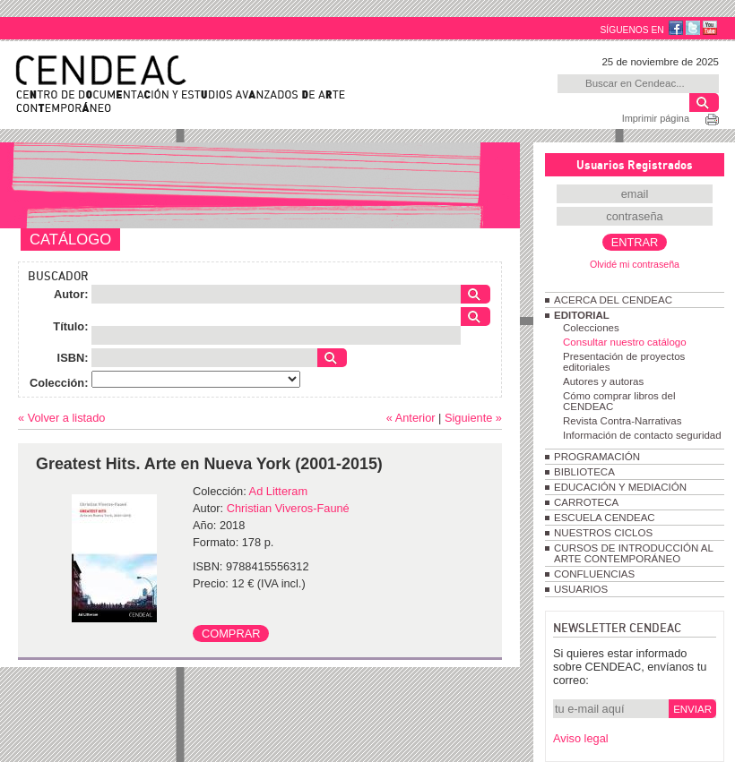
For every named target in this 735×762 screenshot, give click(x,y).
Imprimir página (655, 118)
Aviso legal (581, 738)
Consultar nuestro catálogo (625, 342)
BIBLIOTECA (584, 472)
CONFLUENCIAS (594, 574)
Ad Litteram (278, 491)
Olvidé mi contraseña (634, 264)
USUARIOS (581, 589)
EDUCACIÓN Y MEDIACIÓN (620, 487)
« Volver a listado (61, 417)
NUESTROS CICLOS (603, 532)
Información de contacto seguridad (642, 435)
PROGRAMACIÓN (597, 456)
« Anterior (411, 417)
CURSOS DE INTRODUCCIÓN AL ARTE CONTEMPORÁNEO (633, 553)
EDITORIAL (582, 315)
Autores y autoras (603, 381)
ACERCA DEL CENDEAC (613, 300)
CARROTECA (586, 502)
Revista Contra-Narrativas (622, 420)
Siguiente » (473, 417)
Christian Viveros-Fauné (288, 508)
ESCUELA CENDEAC (604, 517)
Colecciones (591, 327)
